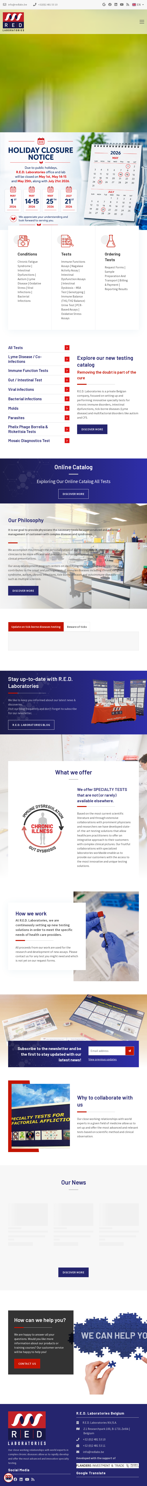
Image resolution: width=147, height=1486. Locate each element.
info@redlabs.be (93, 1452)
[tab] (36, 627)
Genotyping (76, 292)
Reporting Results (116, 289)
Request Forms (114, 267)
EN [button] (136, 4)
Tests (66, 253)
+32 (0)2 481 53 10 (94, 1439)
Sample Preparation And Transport (115, 276)
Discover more (92, 429)
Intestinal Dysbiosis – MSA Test (71, 288)
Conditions (27, 253)
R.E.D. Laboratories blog (31, 725)
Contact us (27, 1363)
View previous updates (102, 1059)
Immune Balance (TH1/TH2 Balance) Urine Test (73, 301)
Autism (22, 279)
